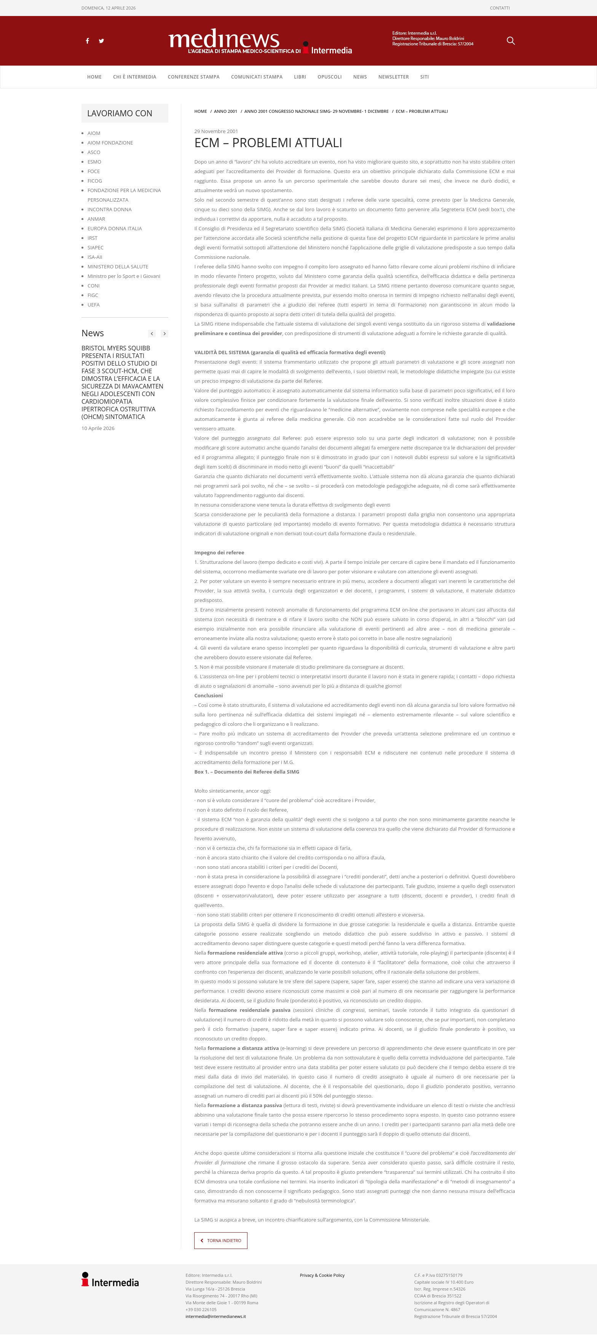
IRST (92, 237)
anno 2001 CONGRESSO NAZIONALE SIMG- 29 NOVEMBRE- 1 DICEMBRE (316, 111)
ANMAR (96, 218)
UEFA (94, 304)
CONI (94, 285)
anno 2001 (225, 111)
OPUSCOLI (330, 77)
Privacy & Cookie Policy (322, 1275)
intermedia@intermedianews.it (216, 1316)
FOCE (94, 171)
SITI (424, 77)
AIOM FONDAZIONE (110, 142)
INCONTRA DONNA (110, 209)
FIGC (93, 295)
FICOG (95, 180)
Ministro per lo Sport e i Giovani (124, 276)
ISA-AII (95, 257)
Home (94, 77)
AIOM (94, 133)
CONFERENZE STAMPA (194, 77)
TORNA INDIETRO (224, 1240)
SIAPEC (96, 247)
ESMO (94, 161)
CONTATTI (500, 8)
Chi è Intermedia (134, 77)
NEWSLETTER (393, 77)
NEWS (360, 77)
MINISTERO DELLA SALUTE (118, 266)
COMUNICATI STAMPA (257, 77)
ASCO (94, 152)
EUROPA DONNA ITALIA (115, 228)
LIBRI (300, 77)
